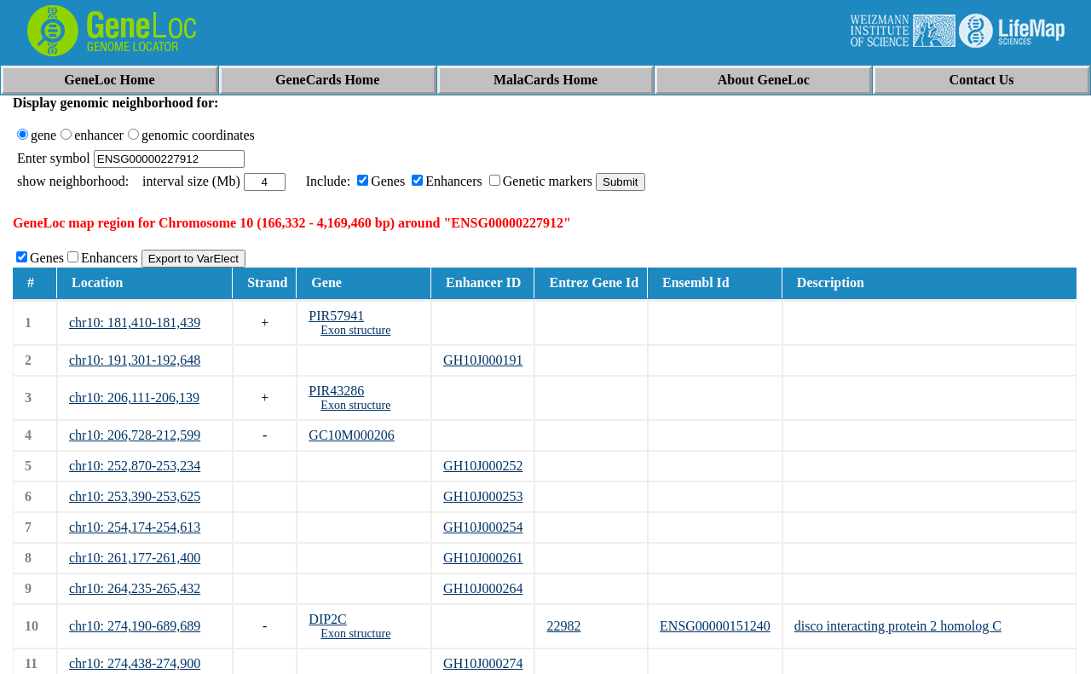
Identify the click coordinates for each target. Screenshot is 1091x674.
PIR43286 (336, 390)
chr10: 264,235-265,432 (134, 588)
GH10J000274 (482, 663)
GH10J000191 (482, 360)
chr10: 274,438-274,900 (134, 663)
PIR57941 (336, 315)
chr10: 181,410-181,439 (134, 322)
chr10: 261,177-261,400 (134, 557)
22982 (563, 626)
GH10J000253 (482, 496)
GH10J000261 (482, 557)
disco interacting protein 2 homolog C (898, 626)
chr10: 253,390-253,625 (134, 496)
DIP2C (327, 619)
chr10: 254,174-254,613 (134, 527)
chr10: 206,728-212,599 (134, 435)
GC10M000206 (351, 435)
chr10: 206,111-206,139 (134, 397)
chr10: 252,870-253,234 (134, 465)
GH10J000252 (482, 465)
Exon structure (355, 330)
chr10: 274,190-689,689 (134, 626)
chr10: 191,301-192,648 (134, 360)
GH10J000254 (482, 527)
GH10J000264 (482, 588)
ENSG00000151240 (715, 626)
